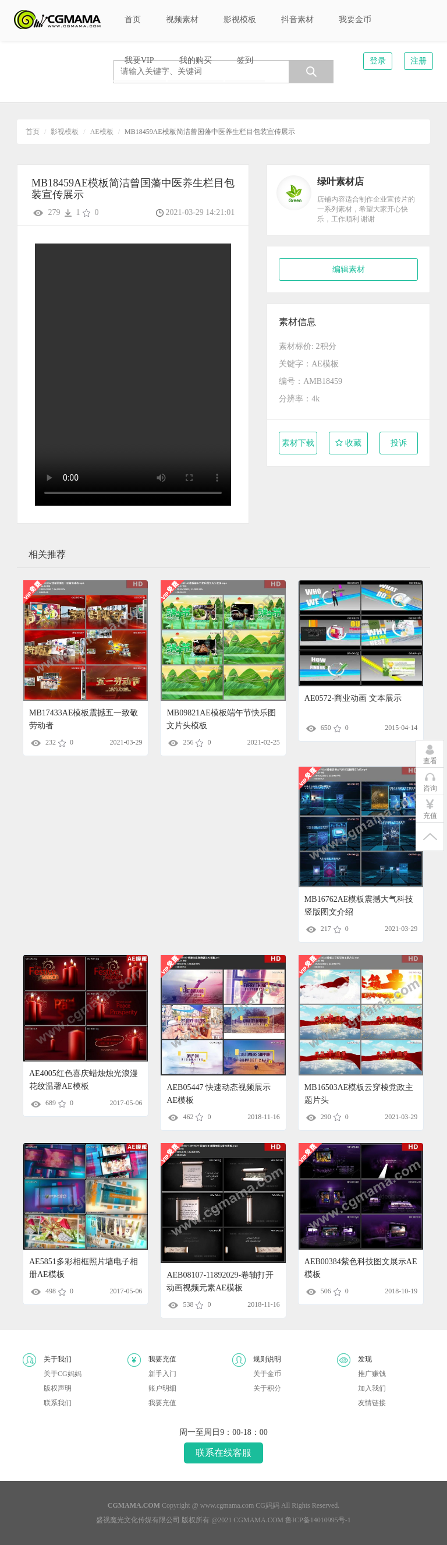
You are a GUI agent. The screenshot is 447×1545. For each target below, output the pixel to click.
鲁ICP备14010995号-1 (318, 1520)
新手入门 (162, 1374)
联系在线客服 (223, 1453)
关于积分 (267, 1388)
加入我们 (372, 1388)
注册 (418, 61)
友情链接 (372, 1403)
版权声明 (58, 1388)
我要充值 (162, 1403)
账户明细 (162, 1388)
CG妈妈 (267, 1505)
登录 (378, 61)
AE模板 (101, 132)
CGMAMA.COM (258, 1520)
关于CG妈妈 (62, 1374)
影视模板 (65, 132)
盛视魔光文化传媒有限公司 (138, 1520)
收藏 (348, 443)
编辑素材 (348, 269)
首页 (33, 132)
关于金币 (267, 1374)
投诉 (399, 443)
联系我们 (58, 1403)
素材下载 (298, 443)
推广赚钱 (372, 1374)
